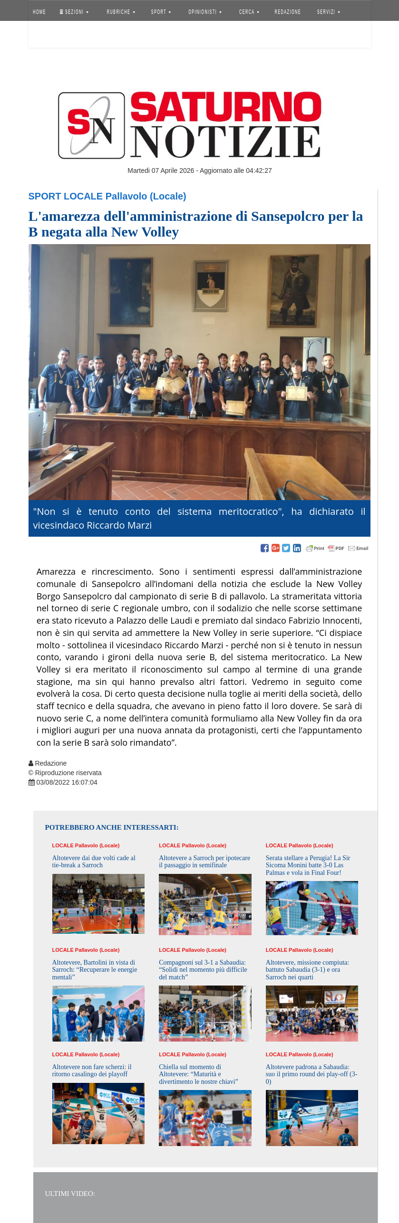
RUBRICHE (121, 12)
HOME (39, 12)
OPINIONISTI (205, 12)
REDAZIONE (287, 12)
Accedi (47, 35)
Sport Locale (66, 196)
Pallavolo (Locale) (146, 196)
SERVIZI (328, 12)
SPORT (161, 12)
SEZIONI (73, 12)
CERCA (249, 12)
